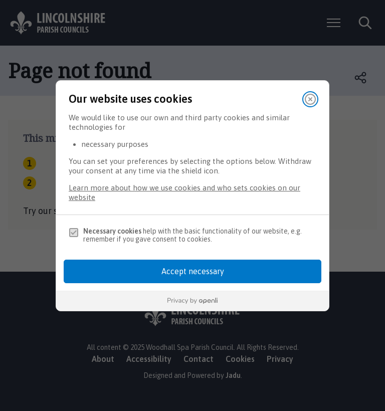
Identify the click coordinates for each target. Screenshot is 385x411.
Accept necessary (192, 271)
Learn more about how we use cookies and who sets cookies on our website (184, 192)
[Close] (310, 99)
